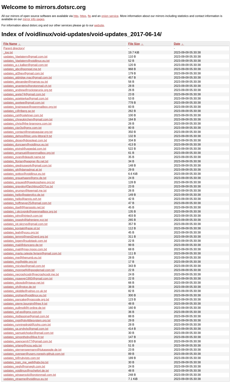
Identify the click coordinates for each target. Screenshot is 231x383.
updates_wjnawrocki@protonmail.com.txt (29, 374)
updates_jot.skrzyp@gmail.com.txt (25, 224)
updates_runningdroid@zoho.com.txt (27, 324)
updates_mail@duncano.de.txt (22, 244)
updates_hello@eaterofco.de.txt (23, 194)
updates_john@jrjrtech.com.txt (22, 215)
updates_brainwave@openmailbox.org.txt (30, 106)
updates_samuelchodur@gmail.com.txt (28, 332)
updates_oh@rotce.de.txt (19, 286)
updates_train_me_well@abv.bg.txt (25, 362)
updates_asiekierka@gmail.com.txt (25, 98)
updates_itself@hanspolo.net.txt (24, 207)
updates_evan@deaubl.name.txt (24, 157)
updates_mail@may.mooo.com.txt (25, 249)
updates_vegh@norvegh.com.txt (24, 366)
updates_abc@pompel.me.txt (22, 69)
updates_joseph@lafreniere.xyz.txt (25, 219)
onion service (109, 16)
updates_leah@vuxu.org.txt (21, 232)
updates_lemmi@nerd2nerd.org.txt (25, 236)
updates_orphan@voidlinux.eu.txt (24, 295)
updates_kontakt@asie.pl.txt (21, 228)
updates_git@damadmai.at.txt (22, 169)
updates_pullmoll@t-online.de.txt (24, 307)
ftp (89, 16)
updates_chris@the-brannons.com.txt (27, 123)
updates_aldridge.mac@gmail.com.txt (27, 77)
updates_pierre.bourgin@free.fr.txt (25, 303)
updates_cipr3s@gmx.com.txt (22, 127)
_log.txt (8, 52)
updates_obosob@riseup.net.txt (23, 282)
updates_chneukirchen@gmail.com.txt (28, 119)
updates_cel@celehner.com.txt (23, 115)
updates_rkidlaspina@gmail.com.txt (26, 316)
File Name (10, 43)
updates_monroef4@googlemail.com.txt (29, 270)
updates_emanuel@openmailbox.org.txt (29, 152)
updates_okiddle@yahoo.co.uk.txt (25, 291)
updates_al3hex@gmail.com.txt (23, 73)
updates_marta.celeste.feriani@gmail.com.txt (32, 253)
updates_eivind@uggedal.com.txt (24, 148)
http (75, 16)
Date (177, 43)
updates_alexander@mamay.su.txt (25, 81)
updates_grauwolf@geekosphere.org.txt (29, 182)
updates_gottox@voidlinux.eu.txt (24, 173)
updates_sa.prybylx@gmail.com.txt (25, 328)
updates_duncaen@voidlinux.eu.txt (25, 144)
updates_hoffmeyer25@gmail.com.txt (27, 203)
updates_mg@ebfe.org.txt (20, 261)
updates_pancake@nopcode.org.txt (26, 299)
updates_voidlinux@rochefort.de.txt (26, 370)
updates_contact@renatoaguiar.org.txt (28, 131)
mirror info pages (33, 19)
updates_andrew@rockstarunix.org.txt (27, 90)
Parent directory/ (14, 48)
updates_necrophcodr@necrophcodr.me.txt (31, 274)
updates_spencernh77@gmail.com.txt (27, 341)
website (99, 25)
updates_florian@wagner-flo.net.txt (25, 161)
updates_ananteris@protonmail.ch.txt (27, 85)
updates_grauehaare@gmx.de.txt (24, 177)
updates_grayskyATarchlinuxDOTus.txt (28, 186)
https (83, 16)
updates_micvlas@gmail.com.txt (24, 265)
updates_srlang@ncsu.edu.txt (22, 345)
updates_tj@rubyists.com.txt (21, 358)
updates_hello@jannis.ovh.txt (22, 198)
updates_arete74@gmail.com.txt (24, 94)
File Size (134, 43)
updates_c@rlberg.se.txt (19, 110)
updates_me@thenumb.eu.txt (22, 257)
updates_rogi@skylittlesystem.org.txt (27, 320)
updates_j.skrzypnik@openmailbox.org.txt (30, 211)
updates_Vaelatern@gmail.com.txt (25, 56)
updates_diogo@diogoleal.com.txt (25, 140)
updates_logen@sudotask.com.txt (25, 240)
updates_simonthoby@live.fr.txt (23, 337)
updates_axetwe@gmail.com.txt (23, 102)
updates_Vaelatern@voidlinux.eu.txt (26, 60)
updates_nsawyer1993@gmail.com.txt (28, 278)
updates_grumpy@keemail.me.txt (25, 190)
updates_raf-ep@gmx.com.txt (22, 311)
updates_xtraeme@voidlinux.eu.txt (25, 378)
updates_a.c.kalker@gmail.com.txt (25, 64)
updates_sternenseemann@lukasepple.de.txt (32, 349)
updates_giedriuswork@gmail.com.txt (27, 165)
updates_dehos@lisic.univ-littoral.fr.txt (27, 136)
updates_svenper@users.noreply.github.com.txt (33, 353)
